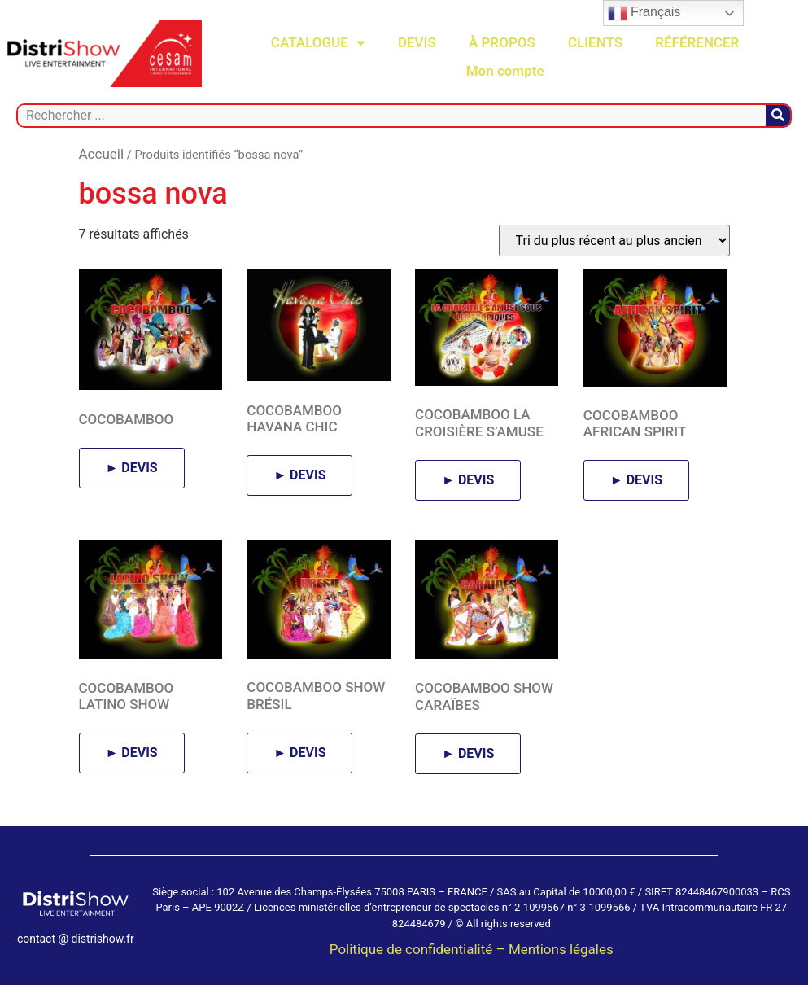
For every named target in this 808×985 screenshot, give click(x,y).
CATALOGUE (318, 43)
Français (644, 13)
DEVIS (417, 42)
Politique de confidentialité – (419, 949)
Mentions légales (561, 949)
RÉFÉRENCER (697, 42)
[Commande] (614, 240)
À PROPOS (502, 42)
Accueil (101, 154)
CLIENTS (595, 42)
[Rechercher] (778, 115)
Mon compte (505, 71)
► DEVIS (132, 467)
